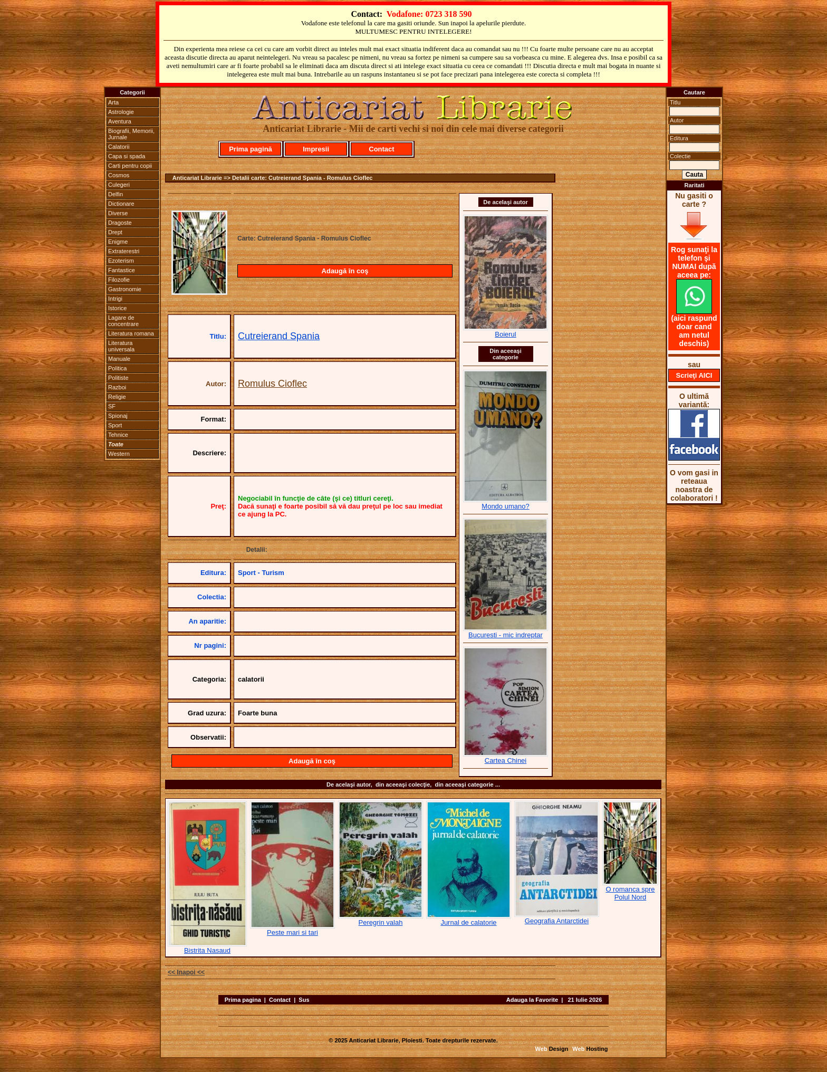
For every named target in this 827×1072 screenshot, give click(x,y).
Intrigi (115, 298)
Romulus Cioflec (272, 383)
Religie (117, 397)
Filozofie (119, 279)
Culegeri (119, 184)
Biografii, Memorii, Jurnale (131, 134)
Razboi (117, 387)
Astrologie (121, 112)
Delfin (115, 194)
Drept (115, 232)
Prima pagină (250, 149)
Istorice (117, 308)
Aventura (119, 121)
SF (112, 406)
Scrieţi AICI (694, 375)
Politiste (118, 378)
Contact (381, 149)
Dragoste (120, 222)
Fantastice (121, 270)
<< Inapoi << (186, 972)
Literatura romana (131, 333)
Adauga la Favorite (532, 1000)
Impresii (316, 149)
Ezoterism (121, 260)
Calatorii (118, 146)
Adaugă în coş (345, 271)
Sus (304, 1000)
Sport (115, 425)
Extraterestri (123, 251)
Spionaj (118, 416)
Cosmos (118, 175)
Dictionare (121, 203)
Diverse (118, 213)
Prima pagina (243, 1000)
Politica (117, 368)
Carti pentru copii (130, 165)
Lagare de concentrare (123, 320)
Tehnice (118, 435)
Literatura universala (121, 346)
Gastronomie (124, 289)
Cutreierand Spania (279, 336)
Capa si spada (126, 156)
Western (119, 454)
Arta (113, 102)
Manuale (119, 359)
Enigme (118, 241)
